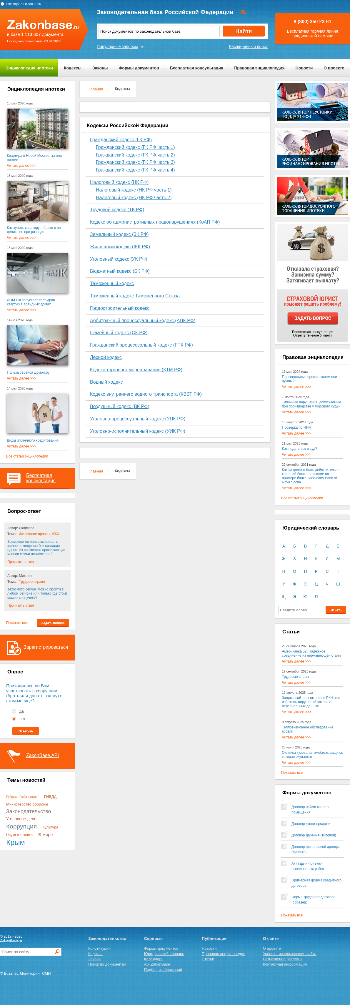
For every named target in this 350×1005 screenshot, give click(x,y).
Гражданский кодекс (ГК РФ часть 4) (135, 169)
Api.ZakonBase (157, 964)
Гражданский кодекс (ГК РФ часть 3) (135, 162)
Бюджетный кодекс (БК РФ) (120, 271)
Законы (100, 68)
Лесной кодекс (106, 357)
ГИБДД (50, 796)
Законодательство (28, 811)
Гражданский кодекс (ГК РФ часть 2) (135, 154)
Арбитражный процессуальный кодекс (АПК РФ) (142, 320)
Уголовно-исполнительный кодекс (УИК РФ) (137, 431)
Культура (50, 827)
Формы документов (139, 68)
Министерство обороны (27, 804)
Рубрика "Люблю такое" (22, 796)
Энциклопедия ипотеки (29, 68)
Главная (96, 89)
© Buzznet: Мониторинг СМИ (25, 973)
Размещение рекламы (282, 959)
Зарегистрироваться (46, 647)
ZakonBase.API (42, 755)
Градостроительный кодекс (119, 308)
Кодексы (72, 68)
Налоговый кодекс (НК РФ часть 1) (134, 189)
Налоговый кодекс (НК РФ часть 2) (134, 197)
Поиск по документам (107, 964)
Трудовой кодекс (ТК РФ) (117, 209)
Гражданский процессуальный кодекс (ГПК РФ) (141, 344)
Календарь (154, 959)
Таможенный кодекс (112, 283)
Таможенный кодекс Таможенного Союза (135, 295)
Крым (15, 842)
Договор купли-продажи (310, 824)
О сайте (271, 938)
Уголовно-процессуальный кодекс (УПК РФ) (137, 418)
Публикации (214, 938)
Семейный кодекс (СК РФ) (118, 332)
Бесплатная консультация (196, 68)
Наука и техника (19, 835)
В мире (45, 834)
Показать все (17, 623)
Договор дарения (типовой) (313, 835)
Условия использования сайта (289, 953)
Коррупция (21, 826)
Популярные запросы (117, 46)
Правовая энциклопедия (259, 68)
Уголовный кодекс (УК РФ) (118, 259)
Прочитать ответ (20, 562)
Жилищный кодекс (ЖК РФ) (120, 246)
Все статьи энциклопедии (27, 456)
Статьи (208, 959)
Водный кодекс (106, 382)
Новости (304, 68)
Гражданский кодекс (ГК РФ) (121, 139)
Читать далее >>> (21, 166)
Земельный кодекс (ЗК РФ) (119, 234)
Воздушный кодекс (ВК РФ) (119, 406)
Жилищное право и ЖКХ (39, 534)
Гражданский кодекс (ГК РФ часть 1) (135, 147)
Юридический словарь (164, 953)
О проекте (334, 68)
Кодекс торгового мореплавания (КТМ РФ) (136, 369)
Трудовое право (32, 582)
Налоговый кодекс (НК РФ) (119, 182)
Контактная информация (285, 964)
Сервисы (153, 938)
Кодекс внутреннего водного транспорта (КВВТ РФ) (146, 394)
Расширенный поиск (248, 46)
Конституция (99, 948)
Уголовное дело (21, 818)
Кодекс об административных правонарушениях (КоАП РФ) (155, 221)
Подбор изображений (163, 969)
